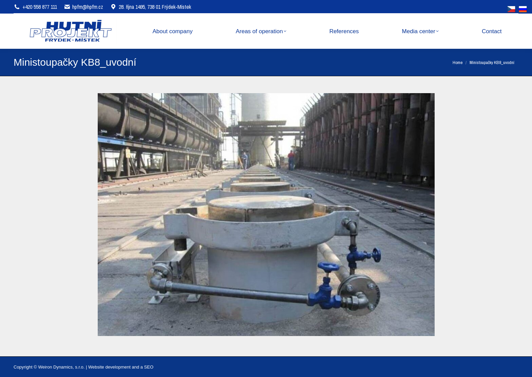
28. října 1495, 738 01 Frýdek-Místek (150, 7)
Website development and (113, 367)
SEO (148, 367)
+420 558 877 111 (39, 7)
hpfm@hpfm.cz (87, 7)
